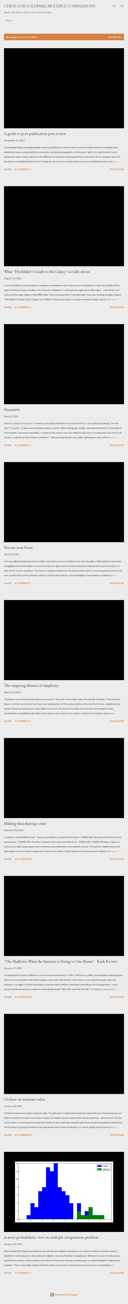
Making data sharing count (25, 823)
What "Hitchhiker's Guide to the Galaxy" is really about (47, 271)
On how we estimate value (24, 1099)
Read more (117, 169)
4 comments (22, 583)
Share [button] (8, 169)
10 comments (23, 859)
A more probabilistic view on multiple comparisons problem (51, 1237)
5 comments (22, 445)
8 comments (22, 169)
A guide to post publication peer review (35, 133)
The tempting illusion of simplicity (31, 685)
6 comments (22, 307)
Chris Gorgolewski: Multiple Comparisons (49, 6)
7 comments (22, 721)
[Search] (114, 6)
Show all (115, 37)
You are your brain (18, 547)
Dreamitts (12, 409)
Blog (8, 20)
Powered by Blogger (64, 1294)
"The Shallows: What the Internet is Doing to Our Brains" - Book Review (61, 961)
